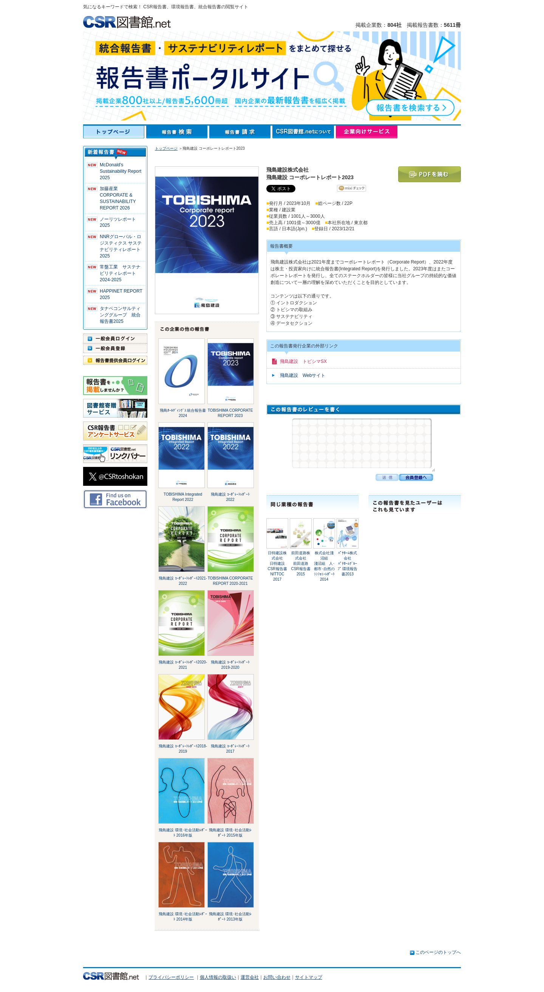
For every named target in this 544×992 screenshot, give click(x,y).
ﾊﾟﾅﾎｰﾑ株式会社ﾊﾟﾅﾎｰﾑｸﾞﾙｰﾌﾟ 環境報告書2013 (348, 563)
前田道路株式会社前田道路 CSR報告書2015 (301, 563)
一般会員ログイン (115, 338)
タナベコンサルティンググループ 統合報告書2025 (120, 315)
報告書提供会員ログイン (115, 360)
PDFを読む (429, 174)
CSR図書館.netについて (304, 132)
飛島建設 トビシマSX (303, 361)
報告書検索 (177, 132)
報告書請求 (240, 132)
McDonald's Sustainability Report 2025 (120, 171)
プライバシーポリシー (171, 977)
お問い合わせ (277, 977)
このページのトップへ (438, 952)
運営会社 (250, 977)
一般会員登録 (115, 348)
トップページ (114, 132)
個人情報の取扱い (218, 977)
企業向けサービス (366, 132)
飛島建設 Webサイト (302, 375)
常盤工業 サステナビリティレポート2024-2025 (120, 273)
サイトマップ (308, 977)
